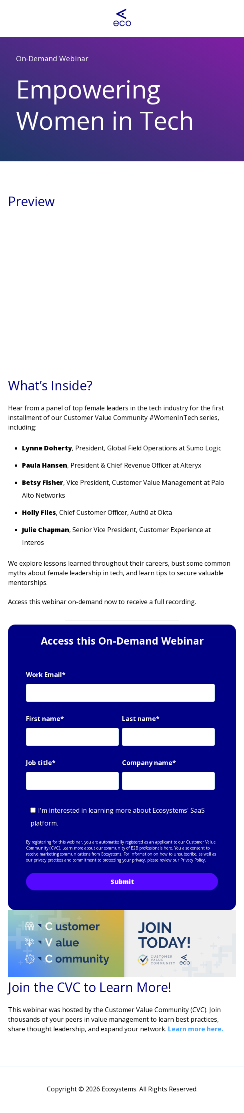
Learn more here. (195, 1029)
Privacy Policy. (193, 860)
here (168, 848)
